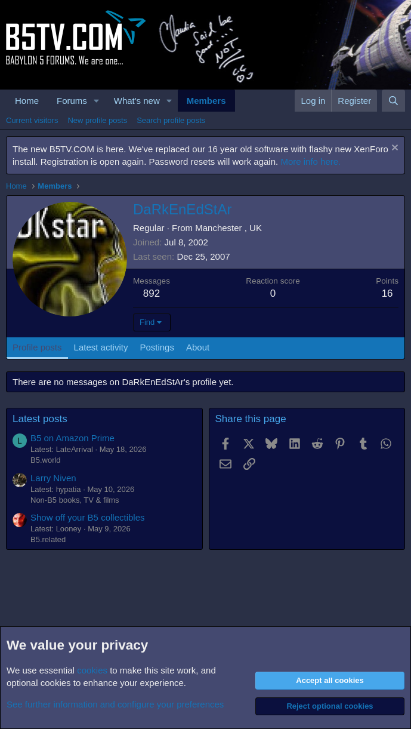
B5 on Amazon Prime (72, 438)
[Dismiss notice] (393, 149)
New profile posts (97, 120)
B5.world (45, 460)
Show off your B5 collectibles (87, 517)
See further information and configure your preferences (115, 704)
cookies (92, 670)
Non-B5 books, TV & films (74, 500)
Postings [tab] (157, 347)
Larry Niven (53, 478)
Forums (72, 101)
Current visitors (32, 120)
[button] (96, 101)
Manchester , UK (228, 228)
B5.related (48, 539)
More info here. (310, 161)
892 (151, 293)
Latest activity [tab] (101, 347)
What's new (137, 101)
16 (387, 293)
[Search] (393, 101)
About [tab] (197, 347)
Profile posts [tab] (37, 347)
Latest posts (40, 419)
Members (206, 101)
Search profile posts (171, 120)
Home (27, 101)
